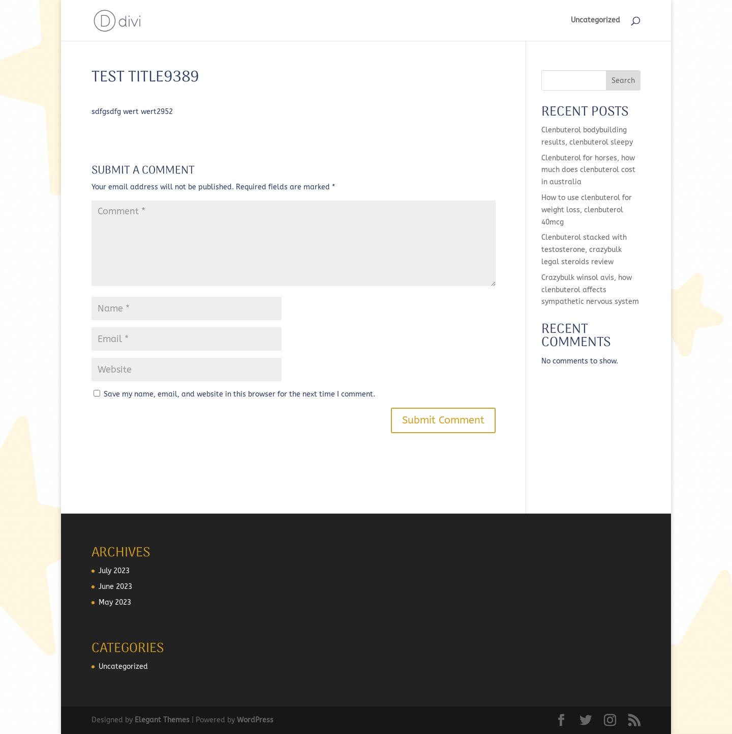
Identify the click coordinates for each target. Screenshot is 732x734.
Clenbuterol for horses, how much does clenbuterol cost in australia (588, 170)
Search (623, 80)
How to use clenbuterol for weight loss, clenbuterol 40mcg (586, 210)
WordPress (255, 720)
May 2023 (115, 602)
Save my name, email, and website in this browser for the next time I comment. (239, 394)
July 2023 (114, 571)
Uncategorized (595, 20)
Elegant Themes (162, 720)
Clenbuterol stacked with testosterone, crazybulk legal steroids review (584, 249)
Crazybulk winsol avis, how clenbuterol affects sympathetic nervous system (590, 289)
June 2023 (115, 586)
